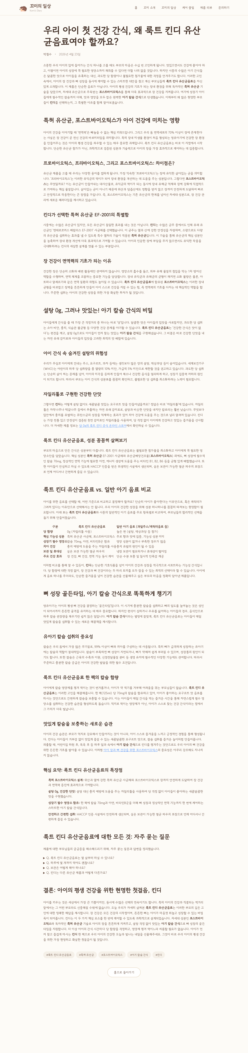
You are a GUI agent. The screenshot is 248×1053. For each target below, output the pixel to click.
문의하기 (223, 7)
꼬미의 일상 (168, 7)
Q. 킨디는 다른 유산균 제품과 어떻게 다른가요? (76, 872)
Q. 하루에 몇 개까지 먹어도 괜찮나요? (70, 862)
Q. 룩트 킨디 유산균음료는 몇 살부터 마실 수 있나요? (80, 858)
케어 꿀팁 (188, 7)
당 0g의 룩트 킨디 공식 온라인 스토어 (102, 425)
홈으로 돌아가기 (124, 972)
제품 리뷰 (206, 7)
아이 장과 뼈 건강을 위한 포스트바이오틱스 (131, 750)
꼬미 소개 (149, 7)
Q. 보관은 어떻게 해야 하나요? (65, 867)
